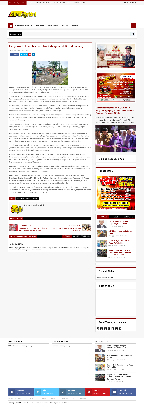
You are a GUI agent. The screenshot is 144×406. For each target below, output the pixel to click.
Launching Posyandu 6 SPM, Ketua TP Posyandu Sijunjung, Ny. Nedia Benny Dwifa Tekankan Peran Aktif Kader (114, 110)
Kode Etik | (30, 398)
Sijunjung (60, 3)
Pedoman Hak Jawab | (70, 398)
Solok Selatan (80, 3)
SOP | (38, 398)
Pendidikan (53, 25)
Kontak (46, 3)
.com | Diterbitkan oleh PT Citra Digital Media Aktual (45, 403)
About (38, 3)
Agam (52, 3)
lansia (28, 199)
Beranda (31, 3)
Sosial (65, 25)
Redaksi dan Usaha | (16, 398)
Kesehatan (20, 199)
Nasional (40, 25)
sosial (35, 199)
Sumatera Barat (22, 25)
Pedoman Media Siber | (50, 398)
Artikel (75, 25)
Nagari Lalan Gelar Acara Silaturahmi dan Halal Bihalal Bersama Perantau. (121, 253)
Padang (70, 3)
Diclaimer (84, 398)
